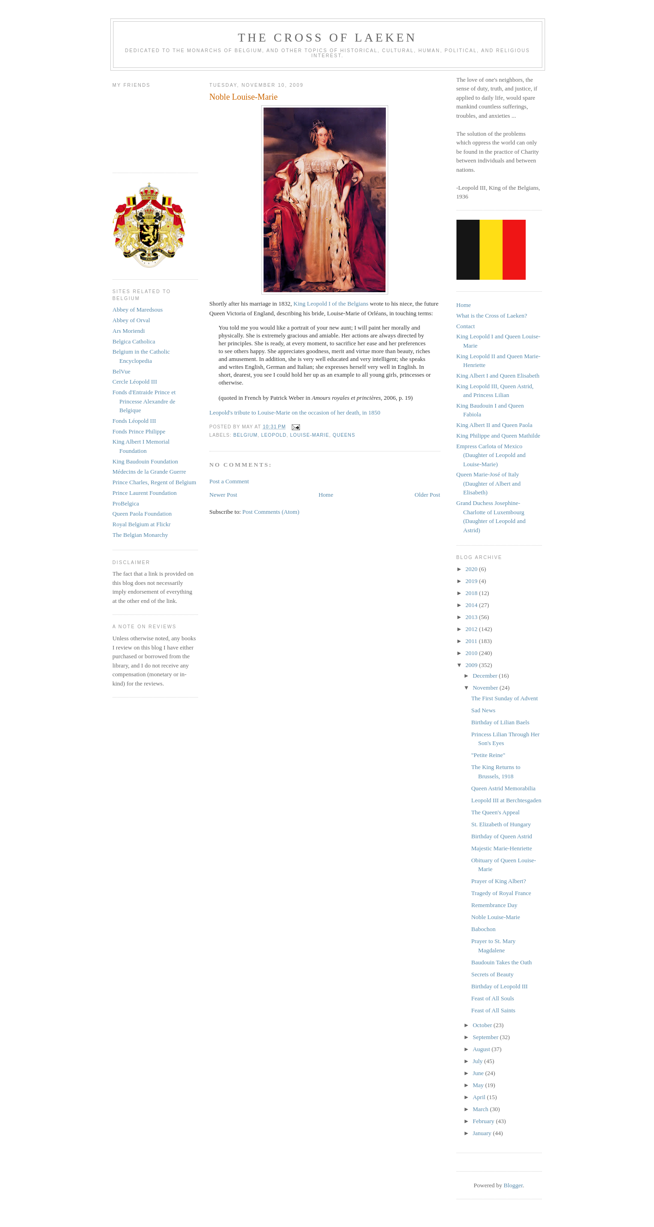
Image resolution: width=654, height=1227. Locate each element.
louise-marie (309, 435)
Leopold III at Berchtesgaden (506, 800)
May (479, 1085)
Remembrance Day (494, 905)
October (483, 1025)
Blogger (513, 1185)
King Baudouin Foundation (145, 461)
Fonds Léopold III (134, 420)
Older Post (427, 494)
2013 (472, 617)
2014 (472, 604)
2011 (472, 641)
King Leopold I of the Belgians (331, 303)
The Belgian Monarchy (140, 534)
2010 (472, 653)
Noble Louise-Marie (495, 917)
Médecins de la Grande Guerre (149, 471)
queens (344, 435)
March (481, 1109)
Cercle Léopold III (135, 381)
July (478, 1061)
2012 (472, 629)
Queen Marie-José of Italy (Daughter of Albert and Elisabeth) (488, 483)
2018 (472, 592)
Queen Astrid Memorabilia (503, 788)
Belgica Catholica (134, 341)
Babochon (483, 929)
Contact (465, 326)
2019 (472, 580)
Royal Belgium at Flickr (142, 524)
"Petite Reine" (488, 755)
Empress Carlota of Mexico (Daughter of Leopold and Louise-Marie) (491, 455)
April (480, 1097)
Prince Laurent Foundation (145, 492)
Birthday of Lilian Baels (500, 722)
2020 (472, 568)
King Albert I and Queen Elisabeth (498, 375)
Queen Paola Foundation (142, 513)
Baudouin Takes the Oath (501, 962)
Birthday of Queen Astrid (501, 836)
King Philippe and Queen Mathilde (498, 435)
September (486, 1037)
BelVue (122, 371)
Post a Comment (229, 481)
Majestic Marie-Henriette (501, 848)
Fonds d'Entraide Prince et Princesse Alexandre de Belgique (144, 401)
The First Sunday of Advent (504, 698)
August (482, 1049)
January (483, 1133)
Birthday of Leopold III (499, 986)
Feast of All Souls (492, 998)
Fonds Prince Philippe (139, 431)
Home (325, 494)
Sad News (483, 710)
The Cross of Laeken (327, 37)
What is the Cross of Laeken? (491, 315)
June (479, 1073)
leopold (274, 435)
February (484, 1121)
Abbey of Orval (131, 320)
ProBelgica (126, 503)
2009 (472, 665)
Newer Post (223, 494)
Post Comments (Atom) (271, 511)
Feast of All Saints (493, 1010)
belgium (246, 435)
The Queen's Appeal (495, 812)
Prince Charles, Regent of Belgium (155, 482)
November (486, 687)
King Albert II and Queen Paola (494, 424)
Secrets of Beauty (492, 974)
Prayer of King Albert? (498, 881)
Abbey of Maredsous (138, 309)
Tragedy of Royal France (501, 893)
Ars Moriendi (129, 330)
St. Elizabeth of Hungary (501, 824)
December (486, 675)
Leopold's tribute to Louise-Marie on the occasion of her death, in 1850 (295, 412)
